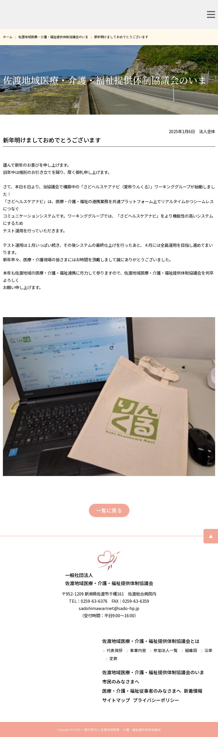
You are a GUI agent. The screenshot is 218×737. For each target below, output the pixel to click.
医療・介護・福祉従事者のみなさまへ (141, 690)
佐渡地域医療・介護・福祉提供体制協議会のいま (53, 36)
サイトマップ (116, 699)
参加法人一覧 (165, 650)
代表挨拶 (115, 650)
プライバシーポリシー (156, 699)
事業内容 (138, 650)
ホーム (7, 36)
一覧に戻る (109, 510)
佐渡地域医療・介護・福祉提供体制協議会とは (150, 640)
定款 (113, 658)
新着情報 (193, 690)
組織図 (191, 650)
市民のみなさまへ (120, 681)
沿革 (208, 650)
